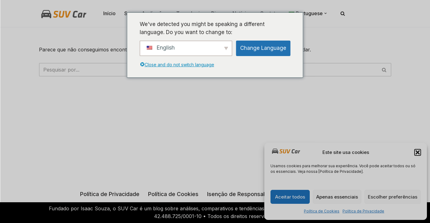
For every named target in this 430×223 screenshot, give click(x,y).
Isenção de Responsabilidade (245, 194)
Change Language (263, 48)
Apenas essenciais (337, 197)
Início (109, 13)
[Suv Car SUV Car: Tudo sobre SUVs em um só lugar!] (63, 13)
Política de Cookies (321, 211)
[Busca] (342, 13)
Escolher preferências (392, 197)
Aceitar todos (290, 197)
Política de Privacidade (363, 211)
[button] (418, 152)
